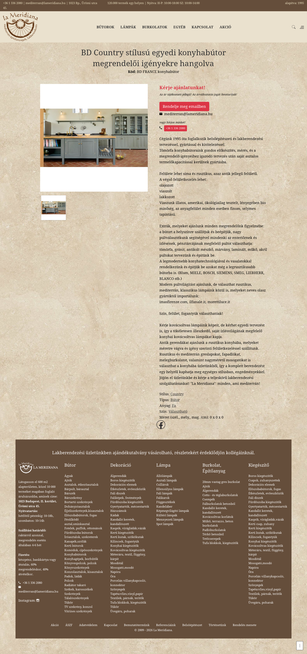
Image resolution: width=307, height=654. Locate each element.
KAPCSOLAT (202, 27)
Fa (174, 406)
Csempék (208, 499)
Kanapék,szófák (75, 541)
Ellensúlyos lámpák (169, 489)
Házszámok (118, 511)
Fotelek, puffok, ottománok (83, 528)
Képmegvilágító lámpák (172, 511)
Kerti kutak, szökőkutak (127, 537)
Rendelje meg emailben (184, 106)
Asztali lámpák (166, 480)
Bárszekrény (73, 498)
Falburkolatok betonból (218, 504)
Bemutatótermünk (137, 625)
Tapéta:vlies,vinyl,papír (126, 594)
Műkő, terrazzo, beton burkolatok (217, 524)
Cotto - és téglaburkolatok (220, 495)
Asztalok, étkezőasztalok (81, 484)
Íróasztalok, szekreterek (81, 537)
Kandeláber (164, 506)
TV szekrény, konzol (78, 607)
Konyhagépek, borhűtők (81, 559)
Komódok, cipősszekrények (83, 550)
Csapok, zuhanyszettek (264, 480)
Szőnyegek (117, 589)
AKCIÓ (225, 27)
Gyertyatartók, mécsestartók (129, 506)
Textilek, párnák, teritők (127, 598)
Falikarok (162, 498)
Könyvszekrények (76, 567)
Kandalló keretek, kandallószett (122, 522)
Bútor (175, 400)
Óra (112, 576)
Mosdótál (116, 563)
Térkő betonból (213, 534)
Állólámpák (164, 476)
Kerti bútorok (73, 546)
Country (177, 394)
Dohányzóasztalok (77, 506)
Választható (178, 411)
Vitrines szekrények (78, 611)
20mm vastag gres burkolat (221, 482)
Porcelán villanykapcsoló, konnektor (128, 583)
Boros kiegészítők (122, 480)
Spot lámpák (164, 524)
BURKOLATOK (154, 27)
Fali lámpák (164, 493)
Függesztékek (165, 502)
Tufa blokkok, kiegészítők (128, 602)
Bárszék (69, 493)
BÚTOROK (105, 27)
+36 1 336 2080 (175, 128)
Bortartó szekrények (78, 502)
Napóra (115, 572)
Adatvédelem (88, 625)
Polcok (69, 580)
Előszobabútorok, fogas (80, 515)
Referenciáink (166, 625)
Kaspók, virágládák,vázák (128, 528)
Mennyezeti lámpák (170, 519)
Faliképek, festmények (125, 498)
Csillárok (162, 484)
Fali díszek (117, 493)
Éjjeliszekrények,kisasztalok (84, 511)
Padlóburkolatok (214, 530)
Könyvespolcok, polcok (80, 563)
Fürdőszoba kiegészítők (126, 502)
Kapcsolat (110, 625)
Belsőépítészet (192, 625)
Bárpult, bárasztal (76, 489)
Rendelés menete (244, 625)
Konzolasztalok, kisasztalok (83, 572)
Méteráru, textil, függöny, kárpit (128, 557)
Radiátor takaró (75, 585)
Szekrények (72, 594)
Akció (55, 625)
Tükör (68, 602)
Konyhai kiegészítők (124, 546)
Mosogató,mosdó (122, 567)
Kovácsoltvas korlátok (217, 517)
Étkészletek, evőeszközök (128, 489)
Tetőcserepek (211, 539)
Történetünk (217, 625)
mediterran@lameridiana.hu (38, 591)
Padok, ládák (73, 576)
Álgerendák (118, 476)
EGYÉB (179, 27)
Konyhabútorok (75, 554)
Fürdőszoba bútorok (78, 533)
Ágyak (68, 476)
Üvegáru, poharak (122, 611)
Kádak (114, 515)
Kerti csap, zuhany (261, 524)
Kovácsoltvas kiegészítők (127, 550)
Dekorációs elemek (123, 484)
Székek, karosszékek (78, 589)
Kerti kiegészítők (122, 533)
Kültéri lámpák (166, 515)
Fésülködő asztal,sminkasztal (77, 522)
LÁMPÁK (128, 27)
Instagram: (28, 600)
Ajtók (68, 480)
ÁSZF (69, 625)
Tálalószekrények (76, 598)
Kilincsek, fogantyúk (124, 541)
